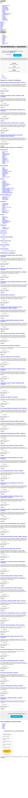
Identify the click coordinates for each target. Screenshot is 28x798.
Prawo (1, 28)
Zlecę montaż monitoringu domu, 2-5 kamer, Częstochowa (12, 649)
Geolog (3, 162)
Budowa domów (5, 7)
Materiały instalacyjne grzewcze (7, 192)
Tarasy (3, 206)
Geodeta (3, 160)
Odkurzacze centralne (6, 190)
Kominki (3, 234)
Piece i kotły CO (3, 232)
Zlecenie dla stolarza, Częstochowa (7, 294)
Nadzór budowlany (5, 159)
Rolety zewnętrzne (5, 220)
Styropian (4, 246)
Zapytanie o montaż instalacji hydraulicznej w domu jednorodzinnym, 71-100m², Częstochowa (11, 307)
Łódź (3, 727)
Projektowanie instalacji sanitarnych (8, 188)
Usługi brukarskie (5, 203)
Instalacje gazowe (5, 185)
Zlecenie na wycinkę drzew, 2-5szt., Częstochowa (10, 356)
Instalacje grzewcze (5, 183)
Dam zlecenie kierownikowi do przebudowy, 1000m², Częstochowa (13, 536)
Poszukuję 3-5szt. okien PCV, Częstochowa (9, 397)
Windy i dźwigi (4, 242)
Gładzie (3, 168)
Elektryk (3, 16)
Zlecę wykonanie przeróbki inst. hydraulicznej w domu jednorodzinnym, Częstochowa (11, 496)
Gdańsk (3, 728)
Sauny (3, 209)
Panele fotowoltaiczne (6, 5)
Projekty (1, 21)
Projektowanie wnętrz (6, 227)
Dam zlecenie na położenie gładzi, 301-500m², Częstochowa (12, 660)
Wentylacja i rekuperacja (6, 184)
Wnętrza (1, 26)
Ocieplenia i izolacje (5, 154)
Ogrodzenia (4, 205)
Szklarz (3, 175)
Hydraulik (4, 17)
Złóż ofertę (2, 93)
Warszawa (4, 723)
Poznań (3, 726)
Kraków (3, 725)
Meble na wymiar (5, 217)
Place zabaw (4, 211)
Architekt (3, 12)
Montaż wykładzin (5, 173)
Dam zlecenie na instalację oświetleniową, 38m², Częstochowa (12, 523)
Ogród (1, 27)
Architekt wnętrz (5, 228)
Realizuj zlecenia (17, 55)
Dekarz (3, 152)
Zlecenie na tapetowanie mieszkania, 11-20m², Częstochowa (12, 624)
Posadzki (3, 156)
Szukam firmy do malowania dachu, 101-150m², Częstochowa (12, 433)
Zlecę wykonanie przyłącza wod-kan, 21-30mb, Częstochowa (12, 333)
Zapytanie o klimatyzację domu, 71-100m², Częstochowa (11, 470)
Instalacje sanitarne (4, 248)
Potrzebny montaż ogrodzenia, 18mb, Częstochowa (10, 548)
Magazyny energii (5, 198)
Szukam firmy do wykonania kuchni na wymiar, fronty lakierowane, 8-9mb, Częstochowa (11, 135)
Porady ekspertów (3, 29)
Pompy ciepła (4, 6)
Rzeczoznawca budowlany (6, 221)
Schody (3, 218)
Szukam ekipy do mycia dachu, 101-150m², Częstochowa (11, 445)
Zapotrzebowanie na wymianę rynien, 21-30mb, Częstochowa (12, 82)
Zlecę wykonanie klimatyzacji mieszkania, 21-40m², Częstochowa (13, 408)
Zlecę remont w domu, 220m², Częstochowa (9, 672)
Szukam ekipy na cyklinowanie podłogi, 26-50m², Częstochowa (13, 600)
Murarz (3, 157)
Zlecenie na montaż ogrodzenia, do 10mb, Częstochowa (11, 575)
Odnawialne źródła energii (5, 194)
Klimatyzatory (4, 19)
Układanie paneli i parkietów (7, 171)
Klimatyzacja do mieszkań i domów (6, 745)
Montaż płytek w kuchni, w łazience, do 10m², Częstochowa (12, 122)
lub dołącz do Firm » (7, 754)
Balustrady (4, 219)
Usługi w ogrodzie (5, 204)
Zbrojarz (3, 163)
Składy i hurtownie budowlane (6, 236)
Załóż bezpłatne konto (16, 716)
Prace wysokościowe (5, 210)
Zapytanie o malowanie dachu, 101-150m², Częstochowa (11, 685)
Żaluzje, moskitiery (5, 222)
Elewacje (3, 15)
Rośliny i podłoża (5, 212)
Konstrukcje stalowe (5, 161)
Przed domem (3, 201)
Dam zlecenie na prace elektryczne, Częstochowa (10, 345)
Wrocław (3, 724)
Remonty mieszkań (5, 9)
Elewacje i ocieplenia (5, 153)
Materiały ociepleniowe (5, 244)
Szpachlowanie (4, 172)
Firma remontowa (4, 165)
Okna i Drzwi (4, 18)
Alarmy (3, 187)
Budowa (1, 23)
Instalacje (2, 24)
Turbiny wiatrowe (5, 199)
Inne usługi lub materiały (6, 747)
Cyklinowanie (4, 170)
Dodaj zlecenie (8, 54)
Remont (1, 25)
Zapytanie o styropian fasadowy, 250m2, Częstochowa (11, 587)
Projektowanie (3, 225)
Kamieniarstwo (3, 230)
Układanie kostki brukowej (6, 13)
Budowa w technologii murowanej (5, 739)
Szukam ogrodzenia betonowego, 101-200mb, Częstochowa (12, 421)
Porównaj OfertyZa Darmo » (7, 751)
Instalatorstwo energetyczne (7, 191)
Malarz (3, 10)
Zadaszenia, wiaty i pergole (6, 207)
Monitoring (4, 186)
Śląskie (3, 76)
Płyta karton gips (5, 169)
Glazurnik (4, 11)
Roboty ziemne (4, 158)
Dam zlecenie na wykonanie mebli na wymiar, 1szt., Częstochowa (13, 612)
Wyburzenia (4, 155)
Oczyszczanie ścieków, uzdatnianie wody (9, 250)
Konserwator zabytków (6, 176)
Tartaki (3, 238)
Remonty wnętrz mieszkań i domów (6, 742)
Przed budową (2, 22)
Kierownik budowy (5, 14)
